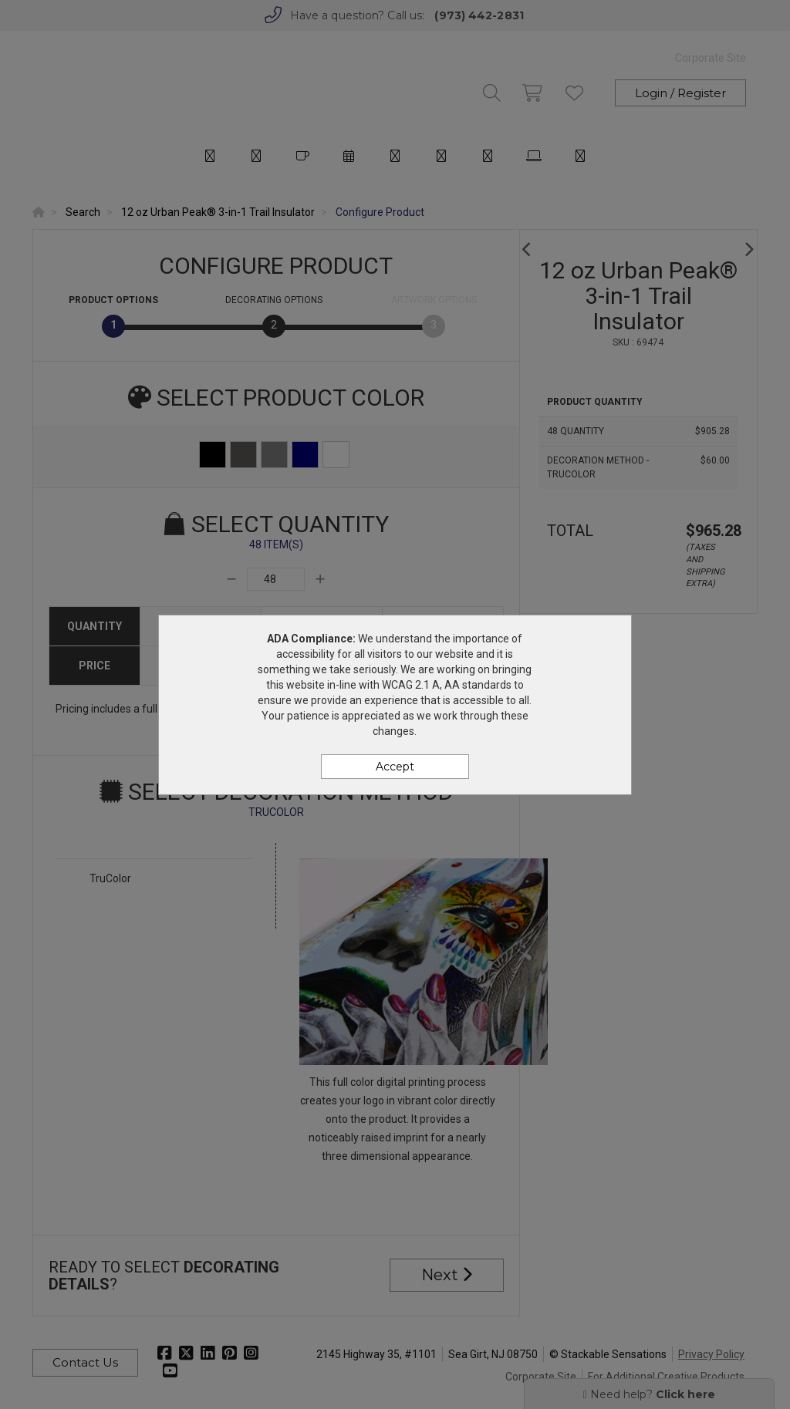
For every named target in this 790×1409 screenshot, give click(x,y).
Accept (395, 767)
